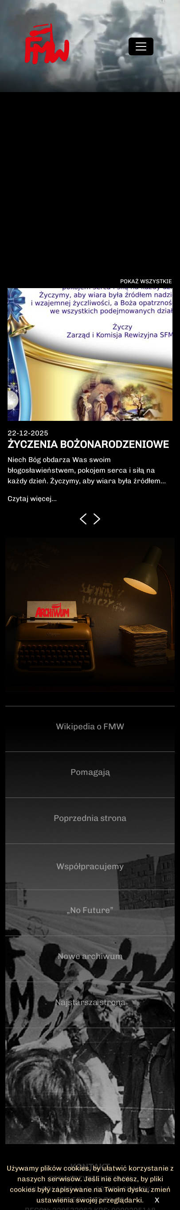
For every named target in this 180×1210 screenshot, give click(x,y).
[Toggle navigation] (141, 46)
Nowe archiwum (90, 956)
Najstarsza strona (90, 1002)
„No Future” (90, 910)
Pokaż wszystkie (146, 281)
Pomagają (90, 772)
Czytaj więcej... (32, 498)
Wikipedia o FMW (90, 726)
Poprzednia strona (90, 818)
